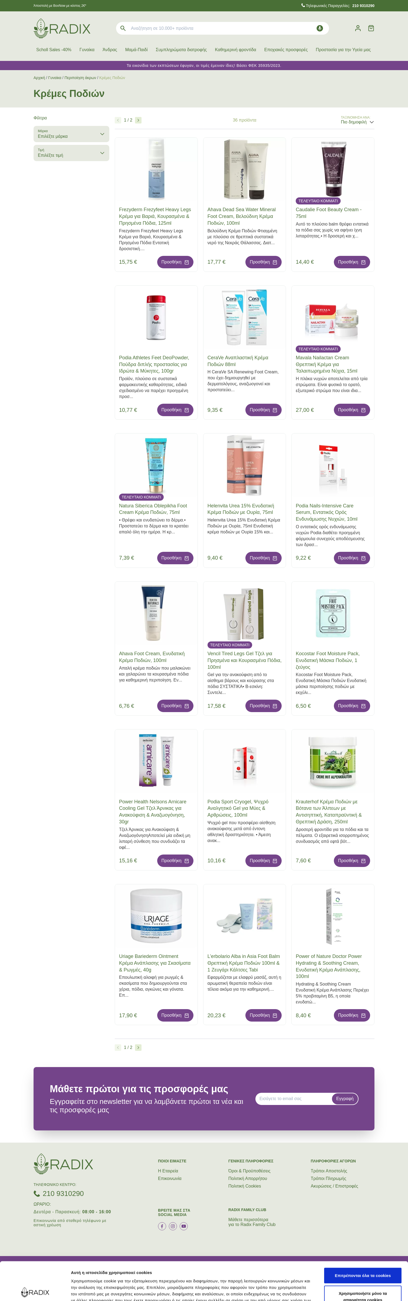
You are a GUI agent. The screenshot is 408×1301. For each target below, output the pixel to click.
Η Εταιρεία (168, 1171)
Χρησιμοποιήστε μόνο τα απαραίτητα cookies (363, 1258)
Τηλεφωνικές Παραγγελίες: (340, 6)
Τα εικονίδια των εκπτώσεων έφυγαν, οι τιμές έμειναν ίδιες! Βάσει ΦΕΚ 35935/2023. (204, 65)
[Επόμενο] (138, 120)
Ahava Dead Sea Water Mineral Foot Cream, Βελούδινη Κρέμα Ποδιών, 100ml (242, 216)
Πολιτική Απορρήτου (247, 1178)
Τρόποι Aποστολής (329, 1171)
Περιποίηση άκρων (80, 78)
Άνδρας (110, 49)
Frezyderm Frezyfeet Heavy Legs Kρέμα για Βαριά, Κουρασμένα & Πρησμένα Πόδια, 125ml (155, 216)
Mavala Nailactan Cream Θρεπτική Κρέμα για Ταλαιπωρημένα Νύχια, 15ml (326, 364)
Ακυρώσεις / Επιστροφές (334, 1186)
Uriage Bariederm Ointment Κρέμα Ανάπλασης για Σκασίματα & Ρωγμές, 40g (154, 963)
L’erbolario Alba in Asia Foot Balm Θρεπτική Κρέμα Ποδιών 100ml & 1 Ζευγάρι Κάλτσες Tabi (244, 963)
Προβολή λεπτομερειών (321, 1290)
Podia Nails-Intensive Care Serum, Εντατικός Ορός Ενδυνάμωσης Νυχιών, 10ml (326, 512)
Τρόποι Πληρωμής (328, 1178)
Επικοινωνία (170, 1178)
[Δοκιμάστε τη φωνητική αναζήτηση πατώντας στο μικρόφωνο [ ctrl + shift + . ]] (319, 28)
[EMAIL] (295, 1098)
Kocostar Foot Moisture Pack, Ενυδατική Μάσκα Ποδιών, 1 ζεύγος (328, 660)
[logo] (62, 28)
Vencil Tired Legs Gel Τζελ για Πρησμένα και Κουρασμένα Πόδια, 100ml (245, 660)
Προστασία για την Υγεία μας (343, 49)
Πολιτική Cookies (244, 1186)
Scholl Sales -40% (53, 49)
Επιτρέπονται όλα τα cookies (363, 1237)
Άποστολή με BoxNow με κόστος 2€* (60, 6)
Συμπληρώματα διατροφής (181, 49)
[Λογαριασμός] (358, 28)
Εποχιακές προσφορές (286, 49)
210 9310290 (63, 1193)
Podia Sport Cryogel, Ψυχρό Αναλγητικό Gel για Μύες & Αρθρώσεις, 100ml (238, 808)
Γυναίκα (87, 49)
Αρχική (39, 78)
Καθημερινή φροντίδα (235, 49)
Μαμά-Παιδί (136, 49)
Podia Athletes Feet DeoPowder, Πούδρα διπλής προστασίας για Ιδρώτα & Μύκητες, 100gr (154, 364)
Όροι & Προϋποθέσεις (249, 1171)
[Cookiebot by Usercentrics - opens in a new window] (35, 1290)
